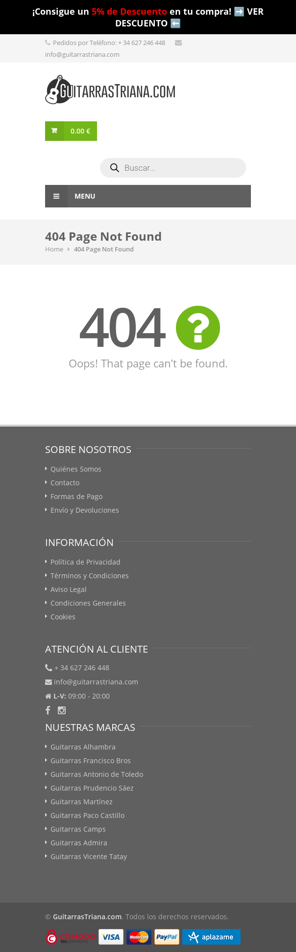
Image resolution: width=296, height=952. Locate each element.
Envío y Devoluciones (84, 510)
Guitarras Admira (78, 842)
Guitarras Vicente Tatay (88, 856)
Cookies (62, 616)
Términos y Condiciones (89, 575)
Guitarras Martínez (81, 801)
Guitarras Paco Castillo (87, 815)
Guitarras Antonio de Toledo (96, 774)
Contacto (64, 482)
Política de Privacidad (85, 562)
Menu (70, 196)
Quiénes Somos (75, 469)
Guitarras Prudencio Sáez (92, 788)
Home (54, 249)
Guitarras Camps (78, 829)
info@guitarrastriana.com (82, 54)
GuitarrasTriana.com (87, 916)
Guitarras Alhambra (83, 746)
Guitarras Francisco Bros (90, 760)
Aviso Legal (68, 589)
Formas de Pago (76, 496)
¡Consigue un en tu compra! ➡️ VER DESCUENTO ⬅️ (148, 17)
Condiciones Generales (88, 603)
